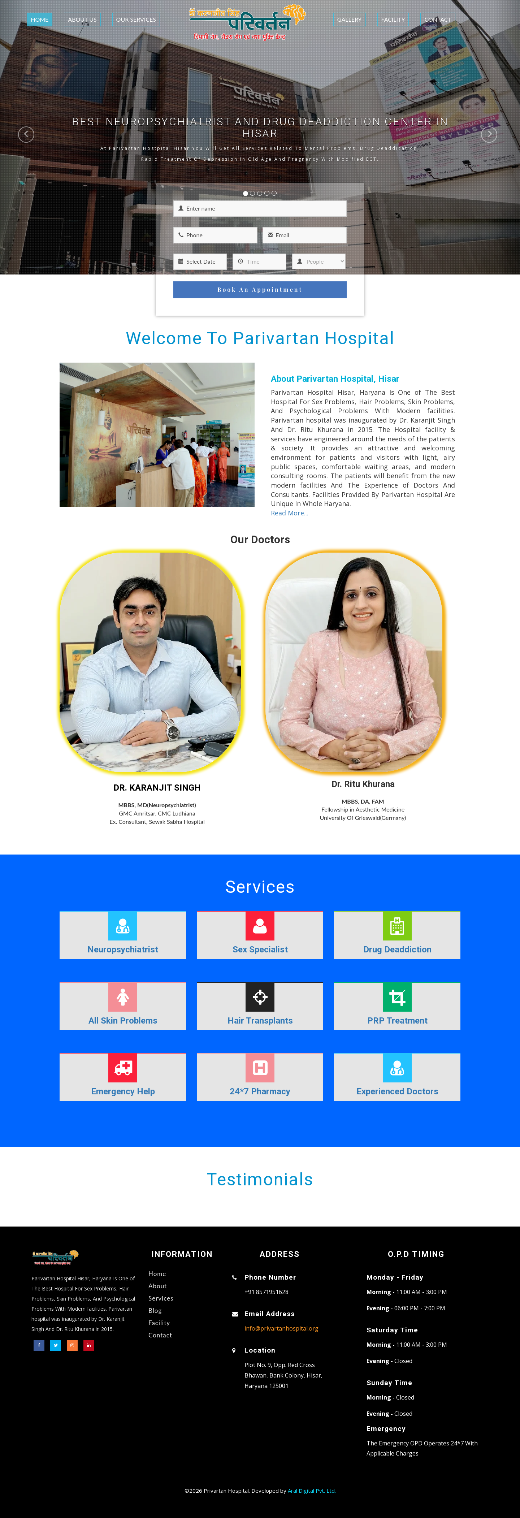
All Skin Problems (122, 1021)
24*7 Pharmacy (260, 1091)
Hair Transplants (260, 1021)
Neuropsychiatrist (122, 949)
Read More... (289, 513)
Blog (155, 1310)
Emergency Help (123, 1091)
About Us (82, 19)
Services (161, 1298)
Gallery (349, 19)
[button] (13, 137)
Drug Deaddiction (397, 949)
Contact (437, 19)
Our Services (136, 19)
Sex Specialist (260, 949)
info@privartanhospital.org (281, 1328)
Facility (393, 19)
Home (39, 19)
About (157, 1286)
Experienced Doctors (397, 1091)
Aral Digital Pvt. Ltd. (311, 1490)
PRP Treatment (397, 1021)
